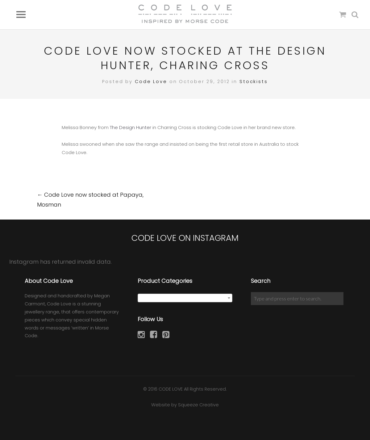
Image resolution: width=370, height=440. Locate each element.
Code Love (151, 81)
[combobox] (185, 298)
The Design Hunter (130, 127)
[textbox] (185, 298)
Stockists (253, 81)
